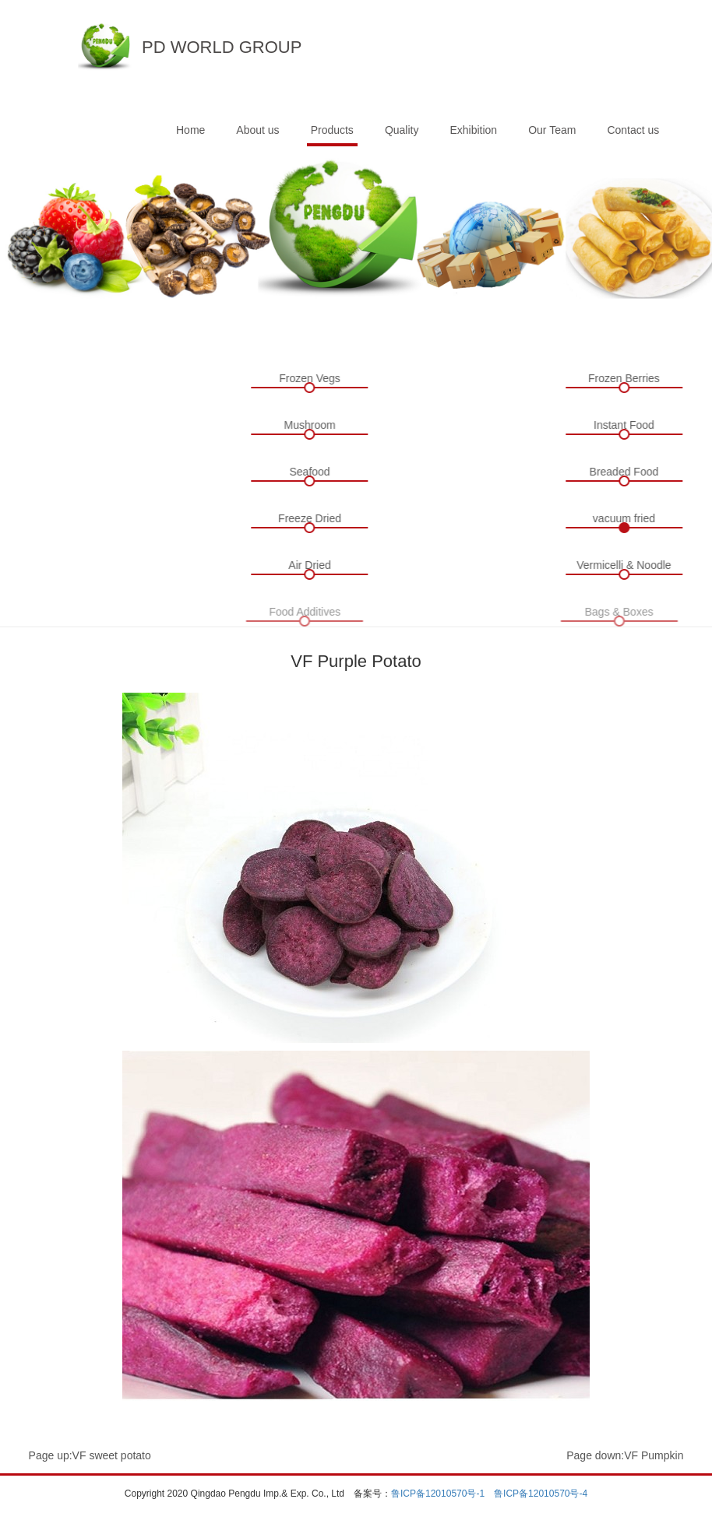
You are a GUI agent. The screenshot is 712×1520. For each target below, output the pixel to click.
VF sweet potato (111, 1455)
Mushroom (307, 425)
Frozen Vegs (308, 378)
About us (257, 130)
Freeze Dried (308, 518)
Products (332, 130)
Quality (402, 130)
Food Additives (301, 612)
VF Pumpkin (653, 1455)
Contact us (633, 130)
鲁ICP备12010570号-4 (540, 1493)
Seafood (307, 471)
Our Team (552, 130)
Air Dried (308, 565)
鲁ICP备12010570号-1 (438, 1493)
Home (190, 130)
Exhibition (473, 130)
